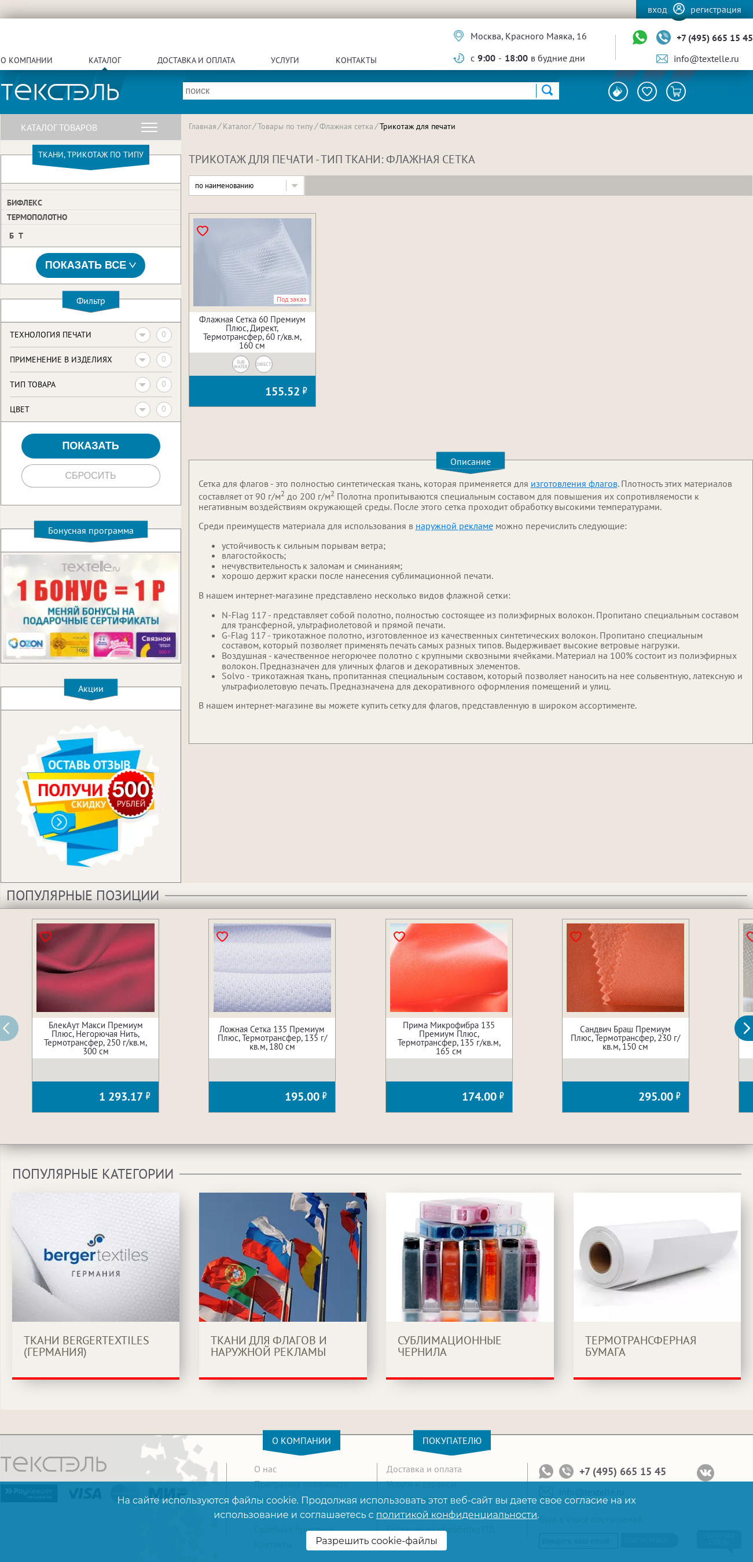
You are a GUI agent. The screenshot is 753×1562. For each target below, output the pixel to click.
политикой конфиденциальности (456, 1514)
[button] (750, 1028)
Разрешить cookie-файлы (376, 1540)
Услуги (285, 60)
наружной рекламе (454, 525)
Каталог (105, 60)
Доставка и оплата (196, 60)
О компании (27, 60)
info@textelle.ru (706, 58)
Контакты (356, 60)
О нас (265, 1469)
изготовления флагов (574, 483)
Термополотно (37, 217)
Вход (657, 9)
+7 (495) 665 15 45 (715, 37)
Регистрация (715, 9)
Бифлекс (24, 202)
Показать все (91, 265)
